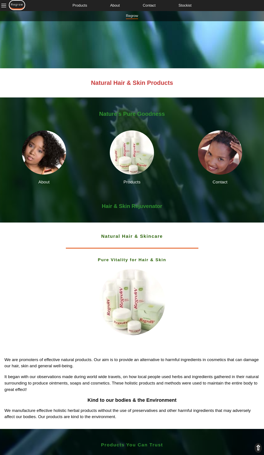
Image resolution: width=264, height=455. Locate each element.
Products (79, 5)
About (115, 5)
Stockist (185, 5)
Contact (149, 5)
